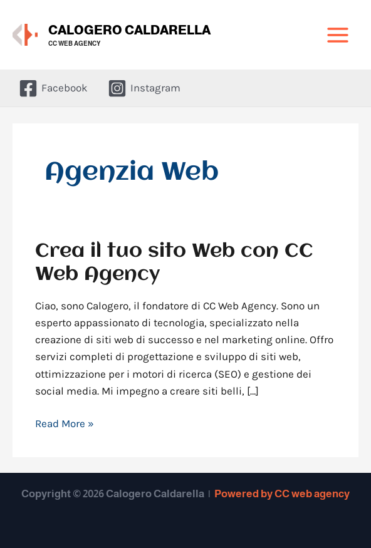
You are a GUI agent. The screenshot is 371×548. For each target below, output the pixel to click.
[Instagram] (144, 88)
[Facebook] (53, 88)
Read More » (64, 422)
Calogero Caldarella (129, 30)
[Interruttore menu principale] (338, 35)
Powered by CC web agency (282, 494)
